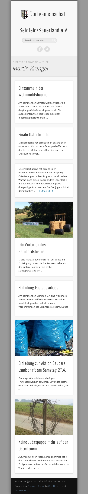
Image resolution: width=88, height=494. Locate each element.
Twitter (47, 49)
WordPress (20, 490)
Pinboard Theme (36, 486)
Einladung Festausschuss (38, 287)
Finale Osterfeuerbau (35, 134)
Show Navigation (64, 31)
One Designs (54, 486)
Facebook (40, 49)
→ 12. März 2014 (44, 190)
